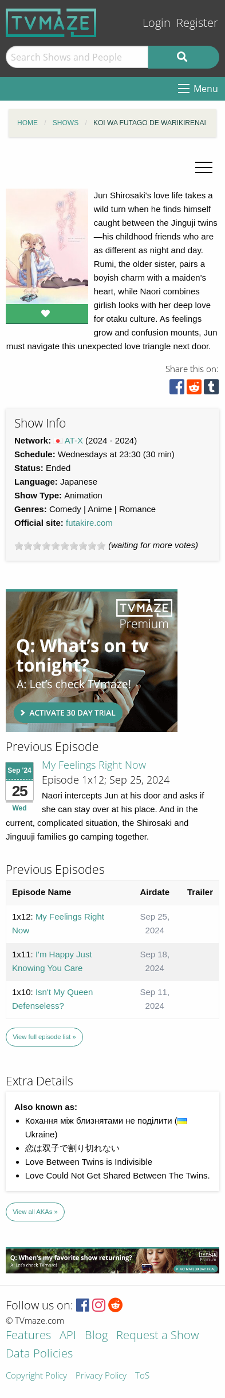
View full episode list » (44, 1036)
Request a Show (157, 1336)
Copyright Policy (36, 1376)
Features (28, 1336)
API (68, 1336)
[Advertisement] (91, 660)
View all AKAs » (35, 1211)
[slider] (60, 545)
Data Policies (39, 1354)
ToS (142, 1376)
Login (157, 22)
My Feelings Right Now (94, 765)
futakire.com (89, 523)
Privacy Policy (101, 1376)
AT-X (74, 440)
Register (197, 22)
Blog (96, 1336)
